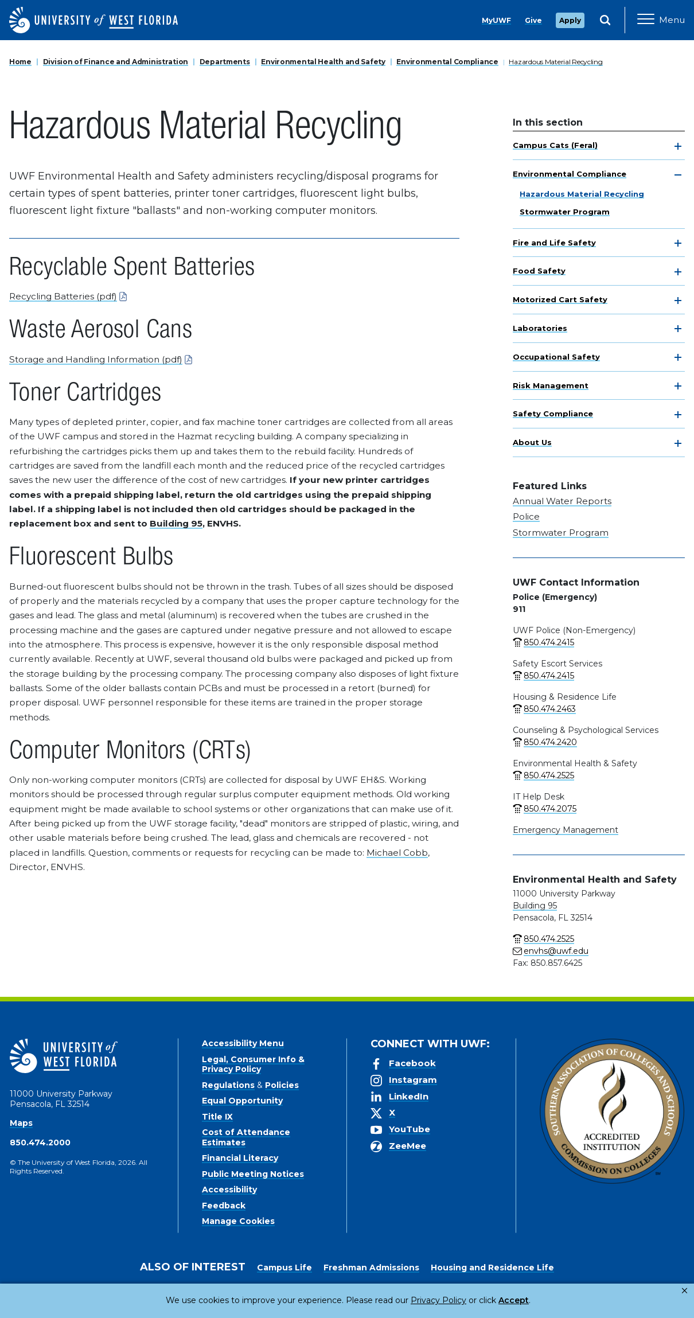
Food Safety (539, 270)
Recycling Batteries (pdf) (63, 296)
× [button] (684, 1291)
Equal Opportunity (242, 1100)
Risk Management (550, 385)
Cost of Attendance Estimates (246, 1137)
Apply (570, 20)
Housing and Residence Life (492, 1267)
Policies (282, 1085)
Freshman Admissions (371, 1267)
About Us (532, 442)
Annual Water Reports (562, 501)
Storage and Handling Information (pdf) (95, 359)
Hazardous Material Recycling (555, 61)
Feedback (223, 1205)
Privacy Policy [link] (400, 1300)
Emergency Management (565, 830)
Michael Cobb (397, 852)
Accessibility (229, 1189)
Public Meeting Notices (253, 1174)
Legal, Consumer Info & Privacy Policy (253, 1064)
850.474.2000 (40, 1142)
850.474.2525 (549, 775)
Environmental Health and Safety (323, 61)
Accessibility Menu (243, 1043)
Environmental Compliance (447, 61)
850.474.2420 (550, 742)
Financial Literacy (240, 1158)
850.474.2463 (550, 709)
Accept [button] (466, 1300)
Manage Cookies (238, 1221)
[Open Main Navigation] (661, 20)
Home (20, 61)
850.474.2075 (550, 809)
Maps (21, 1123)
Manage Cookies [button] (531, 1300)
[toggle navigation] (677, 146)
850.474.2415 (549, 642)
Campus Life (284, 1267)
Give (533, 20)
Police (526, 516)
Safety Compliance (553, 413)
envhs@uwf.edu (556, 951)
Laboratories (540, 328)
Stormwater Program (565, 211)
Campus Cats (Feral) (555, 145)
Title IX (217, 1117)
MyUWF (496, 20)
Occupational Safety (556, 356)
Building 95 (176, 523)
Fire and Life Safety (554, 242)
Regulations (228, 1085)
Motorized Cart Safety (560, 299)
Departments (225, 61)
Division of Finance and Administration (115, 61)
